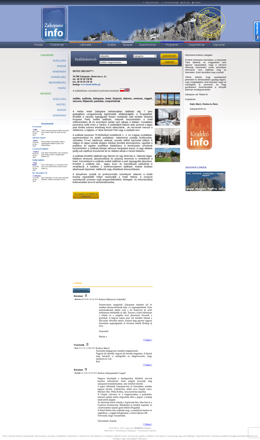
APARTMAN (59, 71)
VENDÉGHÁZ (58, 77)
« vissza (77, 283)
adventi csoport (39, 138)
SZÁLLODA (59, 99)
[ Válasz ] (147, 340)
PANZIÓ (61, 66)
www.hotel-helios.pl (90, 84)
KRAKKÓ (45, 93)
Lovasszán (36, 126)
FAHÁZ (62, 88)
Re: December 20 (39, 173)
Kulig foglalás (38, 160)
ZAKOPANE (47, 55)
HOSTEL (61, 104)
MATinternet (121, 430)
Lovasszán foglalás (40, 149)
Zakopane (132, 430)
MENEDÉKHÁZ (57, 82)
